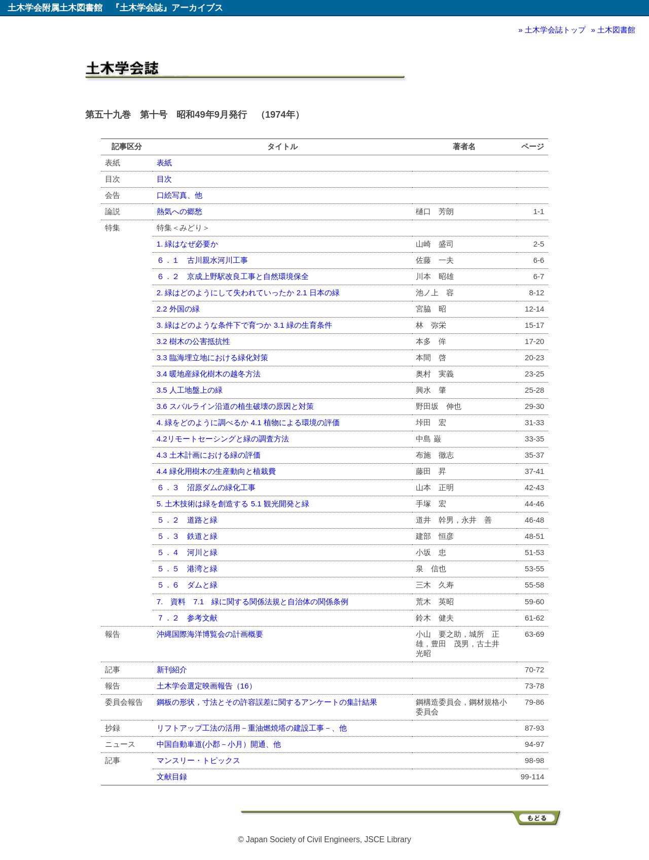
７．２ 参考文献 (187, 617)
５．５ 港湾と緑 (187, 568)
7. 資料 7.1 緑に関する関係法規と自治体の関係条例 (252, 601)
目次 (164, 179)
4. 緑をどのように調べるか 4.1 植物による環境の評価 (248, 422)
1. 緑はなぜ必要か (188, 243)
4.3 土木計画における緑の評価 (209, 455)
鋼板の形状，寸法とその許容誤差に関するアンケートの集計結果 (267, 702)
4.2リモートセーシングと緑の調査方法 (223, 438)
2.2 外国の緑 (178, 308)
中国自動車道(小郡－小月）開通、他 (219, 744)
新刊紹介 (172, 669)
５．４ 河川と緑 (187, 552)
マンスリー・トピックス (198, 760)
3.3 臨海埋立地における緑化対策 (212, 357)
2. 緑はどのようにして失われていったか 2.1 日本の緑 (248, 292)
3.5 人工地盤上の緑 (190, 390)
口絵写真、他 (179, 195)
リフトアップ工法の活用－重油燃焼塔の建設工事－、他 (252, 728)
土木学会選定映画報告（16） (207, 685)
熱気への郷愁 (179, 211)
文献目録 (172, 776)
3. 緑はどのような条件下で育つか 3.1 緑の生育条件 (244, 325)
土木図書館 (616, 29)
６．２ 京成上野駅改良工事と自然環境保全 (233, 276)
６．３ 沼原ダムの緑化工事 (206, 487)
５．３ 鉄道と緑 (187, 536)
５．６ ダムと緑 (187, 584)
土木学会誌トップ (555, 29)
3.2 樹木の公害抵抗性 (193, 341)
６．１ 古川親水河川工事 (202, 260)
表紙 (164, 162)
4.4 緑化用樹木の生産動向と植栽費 (216, 471)
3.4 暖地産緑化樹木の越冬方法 (209, 373)
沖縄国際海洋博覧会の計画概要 (210, 634)
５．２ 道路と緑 (187, 519)
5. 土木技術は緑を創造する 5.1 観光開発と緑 (233, 503)
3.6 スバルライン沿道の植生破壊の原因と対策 (235, 406)
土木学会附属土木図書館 (55, 8)
